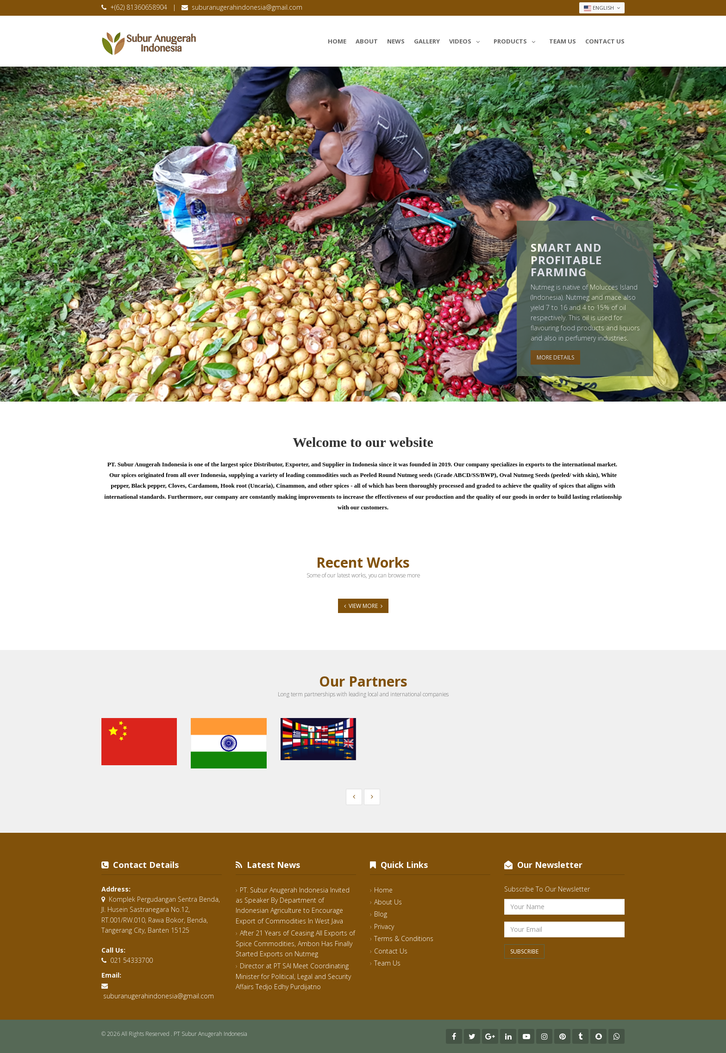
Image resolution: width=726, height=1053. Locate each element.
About (367, 41)
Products (517, 39)
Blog (380, 914)
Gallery (427, 41)
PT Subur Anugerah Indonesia (210, 1034)
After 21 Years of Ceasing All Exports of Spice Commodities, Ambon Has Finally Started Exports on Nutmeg (295, 943)
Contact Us (605, 41)
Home (337, 41)
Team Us (562, 41)
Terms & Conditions (403, 938)
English (602, 8)
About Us (388, 902)
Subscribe (524, 951)
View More (363, 606)
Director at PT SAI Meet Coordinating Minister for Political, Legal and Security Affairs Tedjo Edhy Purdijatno (293, 976)
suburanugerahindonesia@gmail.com (247, 7)
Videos (466, 39)
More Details (555, 357)
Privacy (384, 926)
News (396, 41)
